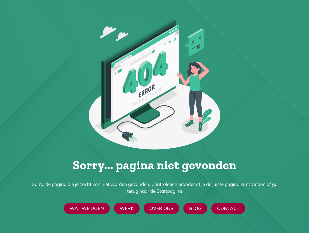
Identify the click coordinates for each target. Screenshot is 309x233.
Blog (195, 208)
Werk (127, 208)
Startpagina (169, 191)
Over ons (161, 208)
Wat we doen (87, 208)
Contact (228, 208)
